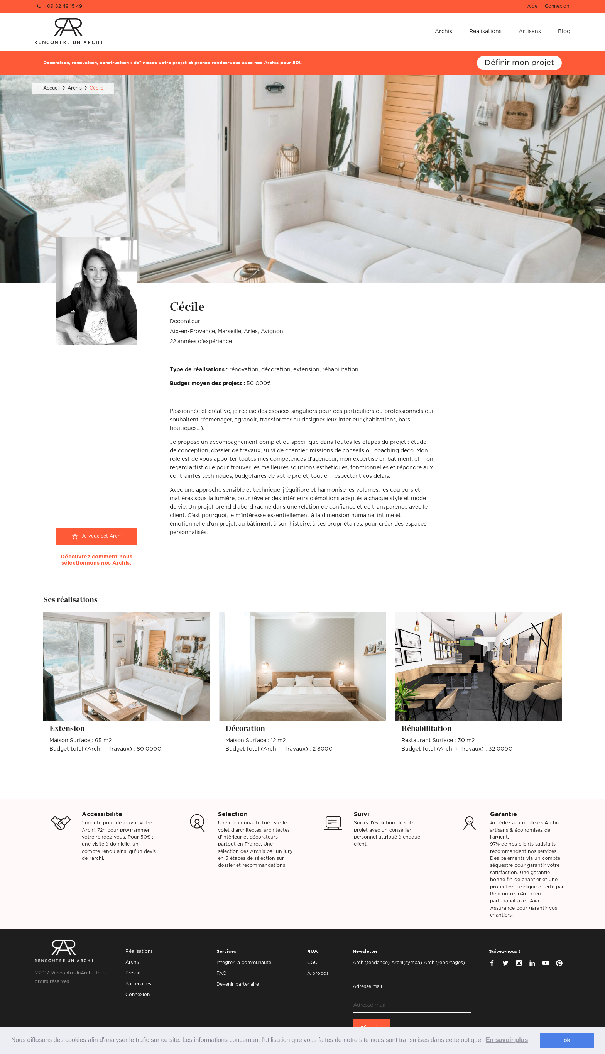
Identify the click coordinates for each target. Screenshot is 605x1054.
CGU (312, 962)
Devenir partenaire (237, 984)
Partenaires (138, 983)
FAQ (221, 973)
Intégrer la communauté (243, 962)
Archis (443, 31)
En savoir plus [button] (507, 1040)
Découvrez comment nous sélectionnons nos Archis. (96, 560)
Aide (532, 6)
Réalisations (485, 31)
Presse (132, 973)
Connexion (557, 6)
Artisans (530, 31)
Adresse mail (367, 986)
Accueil (51, 88)
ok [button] (567, 1040)
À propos (318, 973)
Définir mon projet (519, 63)
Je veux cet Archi (101, 536)
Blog (564, 31)
